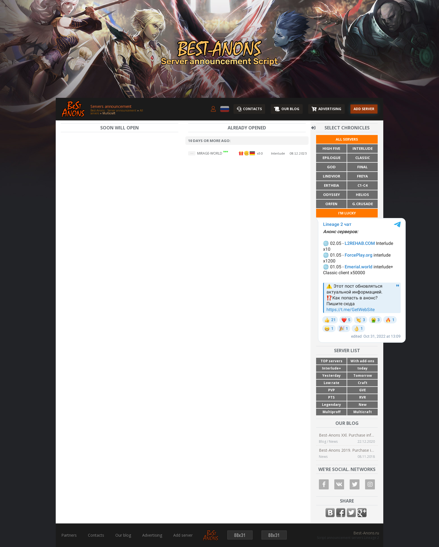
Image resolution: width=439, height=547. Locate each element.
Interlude (362, 148)
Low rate (331, 382)
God (331, 166)
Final (362, 166)
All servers (347, 139)
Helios (362, 194)
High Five (331, 148)
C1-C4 (362, 185)
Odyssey (331, 194)
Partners (69, 535)
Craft (362, 382)
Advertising (152, 535)
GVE (362, 390)
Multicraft (362, 411)
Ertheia (331, 185)
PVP (331, 390)
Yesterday (331, 375)
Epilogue (331, 157)
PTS (331, 397)
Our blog (123, 535)
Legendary (331, 404)
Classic (362, 157)
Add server (183, 535)
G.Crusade (362, 203)
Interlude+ (331, 368)
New (362, 404)
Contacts (96, 535)
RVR (362, 397)
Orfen (331, 203)
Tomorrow (362, 375)
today (362, 368)
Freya (362, 176)
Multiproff (331, 411)
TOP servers (331, 361)
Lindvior (331, 176)
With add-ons (362, 361)
